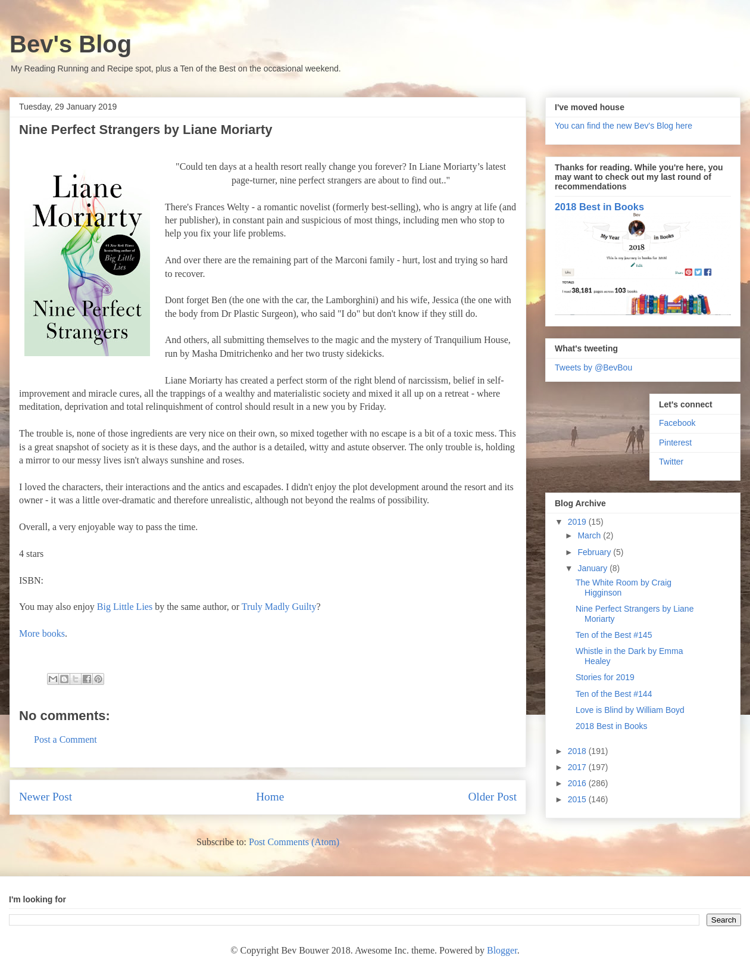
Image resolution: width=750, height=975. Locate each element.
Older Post (492, 796)
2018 (578, 751)
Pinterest (675, 442)
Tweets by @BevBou (593, 367)
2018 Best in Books (599, 206)
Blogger (502, 950)
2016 (578, 783)
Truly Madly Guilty (279, 607)
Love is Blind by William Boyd (630, 710)
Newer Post (45, 796)
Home (270, 796)
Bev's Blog (71, 44)
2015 (578, 799)
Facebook (677, 423)
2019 (578, 522)
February (595, 552)
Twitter (671, 461)
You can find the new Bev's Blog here (623, 125)
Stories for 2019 (605, 677)
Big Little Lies (124, 607)
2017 (578, 767)
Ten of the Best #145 (614, 635)
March (590, 535)
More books (42, 633)
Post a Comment (65, 739)
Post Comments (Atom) (294, 842)
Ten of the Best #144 (614, 694)
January (593, 568)
